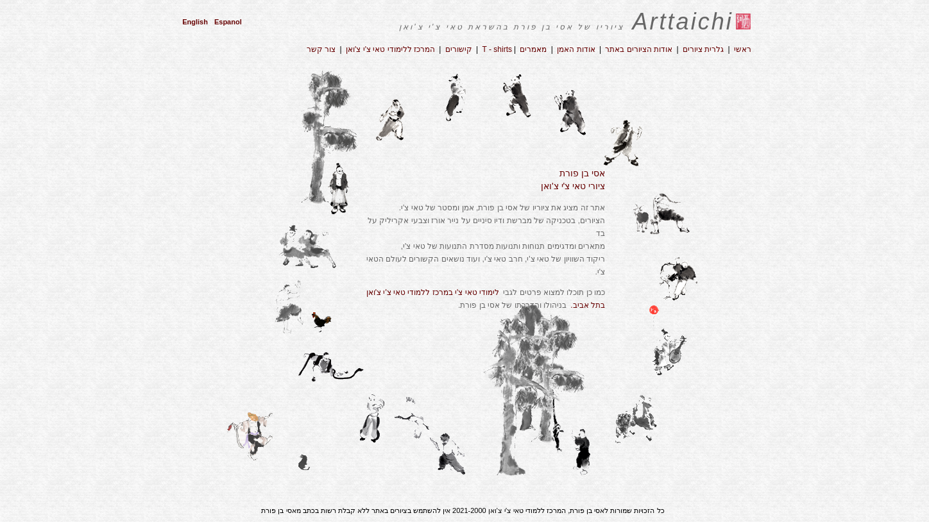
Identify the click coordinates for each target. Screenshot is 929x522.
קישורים (458, 49)
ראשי (742, 49)
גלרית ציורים (703, 49)
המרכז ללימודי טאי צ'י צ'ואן (391, 49)
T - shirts (497, 49)
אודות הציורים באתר (638, 49)
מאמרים (533, 49)
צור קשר (321, 49)
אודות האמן (575, 49)
